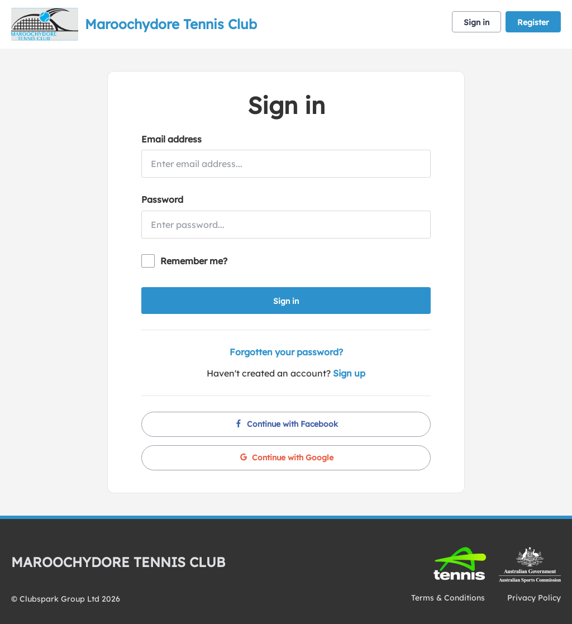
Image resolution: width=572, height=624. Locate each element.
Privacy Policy (534, 598)
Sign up (349, 373)
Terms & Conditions (448, 598)
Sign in (476, 22)
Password (162, 199)
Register (533, 22)
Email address (171, 139)
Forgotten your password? (286, 352)
